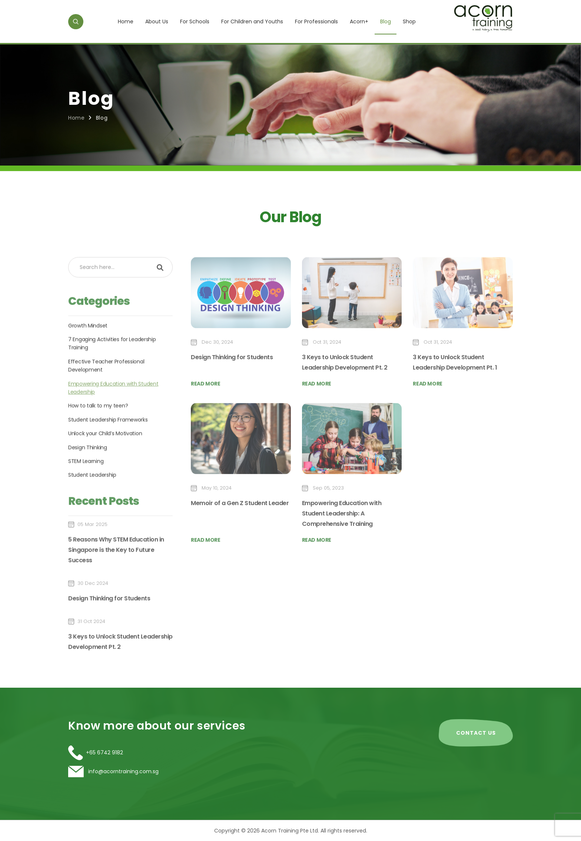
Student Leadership (92, 498)
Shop (409, 21)
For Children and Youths (252, 21)
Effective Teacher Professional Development (106, 388)
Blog (385, 21)
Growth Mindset (87, 348)
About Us (156, 21)
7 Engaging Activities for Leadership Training (112, 366)
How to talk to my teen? (98, 429)
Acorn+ (359, 21)
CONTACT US (476, 733)
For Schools (194, 21)
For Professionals (316, 21)
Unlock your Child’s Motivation (105, 456)
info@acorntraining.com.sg (123, 771)
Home (125, 21)
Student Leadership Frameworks (108, 442)
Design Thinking (87, 470)
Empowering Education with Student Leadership (113, 410)
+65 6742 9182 (104, 752)
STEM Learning (85, 484)
